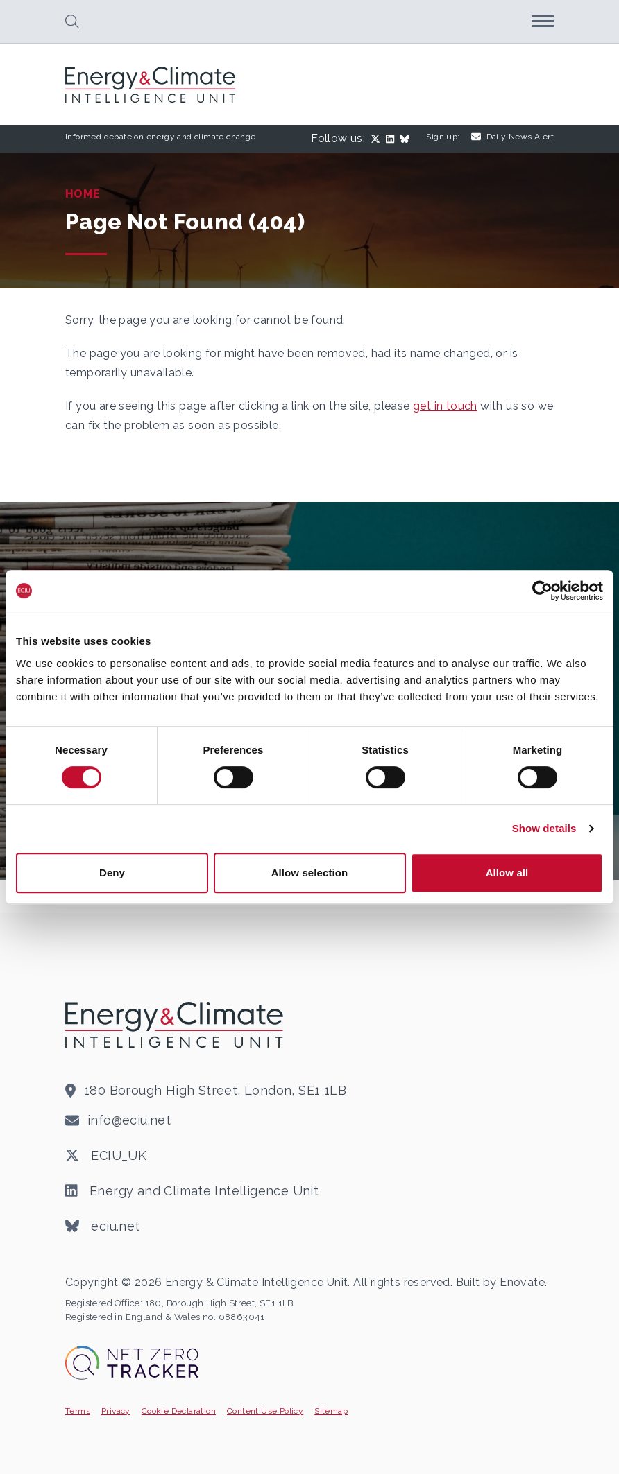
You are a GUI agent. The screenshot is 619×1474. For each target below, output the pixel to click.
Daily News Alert (512, 136)
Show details (544, 828)
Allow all (507, 872)
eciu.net (102, 1226)
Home (83, 193)
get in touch (445, 406)
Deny (112, 872)
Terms (77, 1411)
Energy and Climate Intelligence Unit (192, 1191)
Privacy (115, 1411)
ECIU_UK (105, 1155)
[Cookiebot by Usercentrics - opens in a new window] (542, 590)
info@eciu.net (129, 1120)
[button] (72, 21)
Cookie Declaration (179, 1411)
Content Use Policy (265, 1411)
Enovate (522, 1282)
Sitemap (331, 1411)
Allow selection (309, 872)
